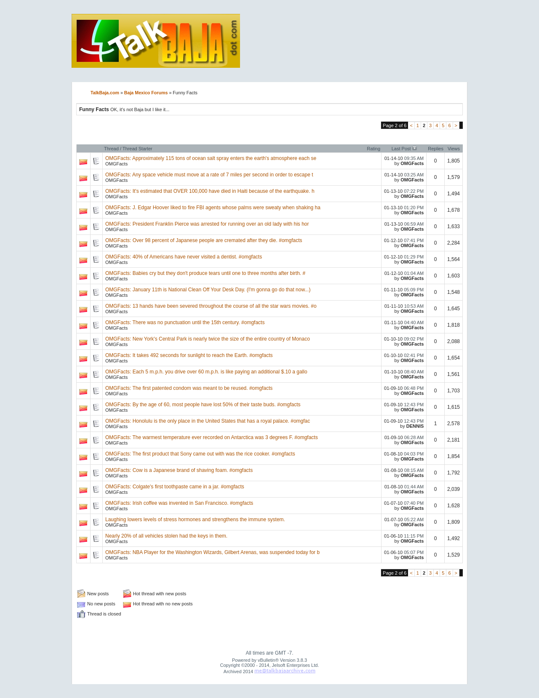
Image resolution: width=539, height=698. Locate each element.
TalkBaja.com (105, 92)
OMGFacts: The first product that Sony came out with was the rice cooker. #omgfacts (200, 454)
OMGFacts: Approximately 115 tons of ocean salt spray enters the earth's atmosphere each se (210, 158)
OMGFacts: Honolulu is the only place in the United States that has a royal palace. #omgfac (207, 421)
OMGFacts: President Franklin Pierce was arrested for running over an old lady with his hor (207, 224)
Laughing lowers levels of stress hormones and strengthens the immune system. (195, 519)
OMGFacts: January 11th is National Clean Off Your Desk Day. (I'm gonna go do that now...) (207, 290)
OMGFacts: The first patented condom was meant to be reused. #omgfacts (188, 388)
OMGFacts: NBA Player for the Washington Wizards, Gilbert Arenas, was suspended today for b (212, 552)
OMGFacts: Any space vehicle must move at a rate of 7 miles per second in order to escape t (209, 175)
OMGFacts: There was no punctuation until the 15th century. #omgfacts (184, 322)
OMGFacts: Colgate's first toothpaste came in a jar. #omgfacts (174, 487)
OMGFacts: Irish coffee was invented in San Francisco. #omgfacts (179, 503)
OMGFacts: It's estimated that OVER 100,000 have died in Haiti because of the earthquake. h (210, 191)
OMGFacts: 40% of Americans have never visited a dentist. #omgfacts (183, 257)
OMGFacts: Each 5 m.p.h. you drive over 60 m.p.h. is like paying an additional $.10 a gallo (206, 372)
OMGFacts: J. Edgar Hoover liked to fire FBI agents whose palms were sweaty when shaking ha (212, 207)
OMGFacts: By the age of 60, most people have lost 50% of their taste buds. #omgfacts (203, 405)
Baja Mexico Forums (146, 92)
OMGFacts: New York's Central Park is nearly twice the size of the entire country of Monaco (207, 339)
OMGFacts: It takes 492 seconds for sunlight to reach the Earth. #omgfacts (189, 355)
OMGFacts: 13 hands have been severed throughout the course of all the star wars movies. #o (211, 306)
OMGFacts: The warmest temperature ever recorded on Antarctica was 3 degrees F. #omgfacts (211, 437)
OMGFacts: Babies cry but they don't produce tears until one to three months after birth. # (205, 273)
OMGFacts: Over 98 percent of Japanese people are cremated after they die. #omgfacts (203, 240)
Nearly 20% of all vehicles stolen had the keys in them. (166, 536)
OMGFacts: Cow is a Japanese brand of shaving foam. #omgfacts (179, 470)
